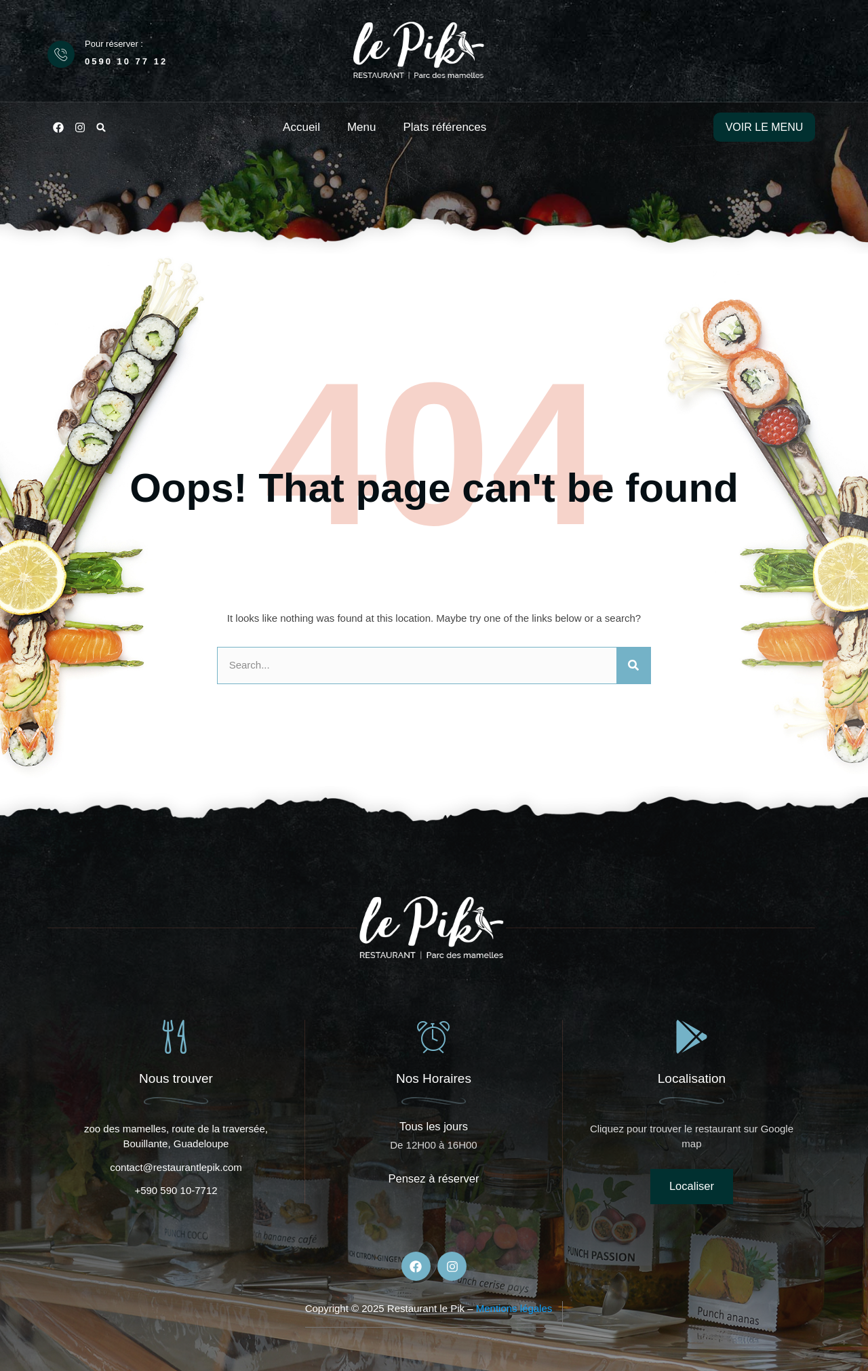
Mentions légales (514, 1309)
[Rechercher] (633, 665)
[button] (101, 127)
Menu (361, 127)
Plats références (444, 127)
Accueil (301, 127)
